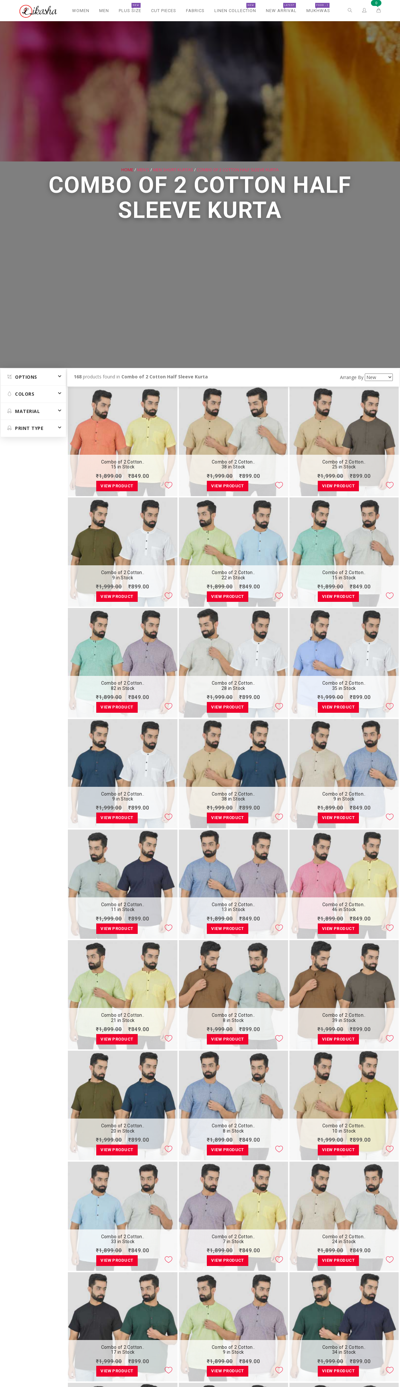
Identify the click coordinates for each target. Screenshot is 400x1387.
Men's (143, 169)
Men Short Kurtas (173, 169)
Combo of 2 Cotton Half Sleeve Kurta (238, 169)
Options (22, 377)
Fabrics (195, 10)
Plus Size (130, 8)
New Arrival (281, 8)
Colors (20, 394)
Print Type (25, 428)
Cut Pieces (163, 10)
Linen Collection (235, 8)
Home (127, 169)
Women (80, 10)
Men (104, 10)
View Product (116, 485)
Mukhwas (318, 8)
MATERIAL (23, 411)
